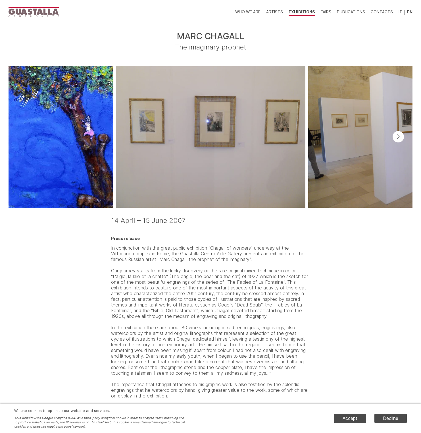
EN (409, 11)
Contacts (382, 11)
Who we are (247, 11)
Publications (351, 11)
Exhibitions (302, 11)
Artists (274, 11)
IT (400, 11)
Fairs (326, 11)
